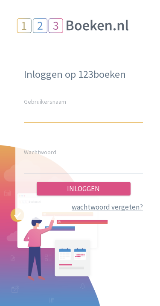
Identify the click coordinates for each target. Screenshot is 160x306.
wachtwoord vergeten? (107, 207)
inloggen (83, 188)
